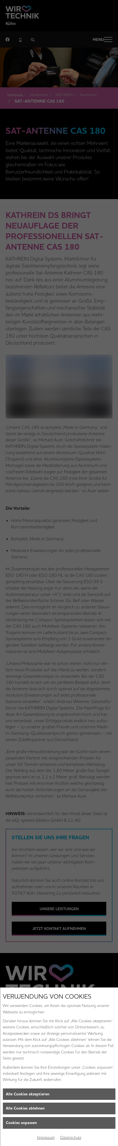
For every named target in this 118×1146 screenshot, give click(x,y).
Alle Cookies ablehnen (25, 1108)
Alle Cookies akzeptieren (27, 1094)
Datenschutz (70, 1137)
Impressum (46, 1137)
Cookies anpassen (21, 1122)
